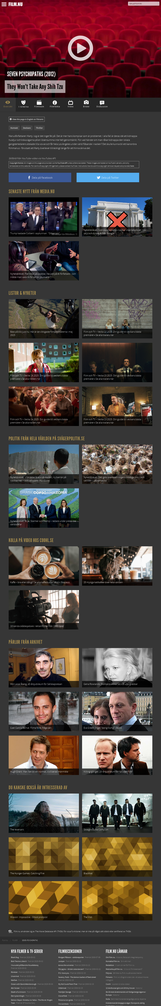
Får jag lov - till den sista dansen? (71, 940)
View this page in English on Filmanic (27, 119)
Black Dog (15, 928)
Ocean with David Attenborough (23, 955)
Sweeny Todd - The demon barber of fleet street (77, 947)
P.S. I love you (63, 944)
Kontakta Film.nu (113, 932)
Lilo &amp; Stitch (17, 996)
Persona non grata (65, 970)
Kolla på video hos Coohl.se (31, 527)
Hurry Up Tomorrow (19, 985)
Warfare (14, 951)
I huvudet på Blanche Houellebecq (24, 936)
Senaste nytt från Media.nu (32, 191)
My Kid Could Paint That (67, 955)
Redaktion (110, 936)
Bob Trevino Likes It (19, 932)
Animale (14, 977)
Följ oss (109, 944)
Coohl (108, 955)
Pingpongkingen (65, 978)
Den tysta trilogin (18, 966)
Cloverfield (62, 966)
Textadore (110, 980)
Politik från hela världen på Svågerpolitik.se (47, 429)
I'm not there (63, 974)
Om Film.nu (110, 928)
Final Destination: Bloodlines (22, 981)
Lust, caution (63, 982)
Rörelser (14, 943)
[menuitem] (5, 911)
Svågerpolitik (111, 991)
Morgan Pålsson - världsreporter (71, 928)
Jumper (61, 932)
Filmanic (109, 947)
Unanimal (15, 947)
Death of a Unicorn (18, 962)
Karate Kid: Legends (19, 1000)
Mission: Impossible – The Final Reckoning (27, 989)
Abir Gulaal (15, 958)
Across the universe (66, 936)
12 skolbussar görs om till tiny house (120, 958)
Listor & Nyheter (22, 289)
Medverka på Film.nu (114, 940)
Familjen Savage (64, 962)
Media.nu (109, 984)
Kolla (108, 970)
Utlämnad (62, 958)
